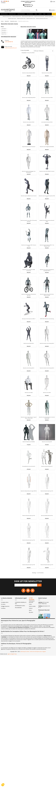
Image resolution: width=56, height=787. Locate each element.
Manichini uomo (12, 14)
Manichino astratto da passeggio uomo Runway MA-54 (29, 172)
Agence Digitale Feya (12, 654)
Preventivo (27, 4)
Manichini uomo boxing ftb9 (47, 441)
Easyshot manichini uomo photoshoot (28, 146)
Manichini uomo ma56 (29, 392)
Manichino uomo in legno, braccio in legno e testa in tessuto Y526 (29, 418)
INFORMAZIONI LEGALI (20, 605)
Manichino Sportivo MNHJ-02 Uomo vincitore (28, 195)
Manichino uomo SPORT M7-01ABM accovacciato (29, 270)
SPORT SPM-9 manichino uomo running (47, 318)
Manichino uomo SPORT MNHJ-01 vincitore (47, 171)
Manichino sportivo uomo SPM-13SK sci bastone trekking (47, 295)
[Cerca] (29, 9)
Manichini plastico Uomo (31, 18)
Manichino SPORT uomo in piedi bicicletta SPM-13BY (29, 295)
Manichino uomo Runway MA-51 (28, 367)
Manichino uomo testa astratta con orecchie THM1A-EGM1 (47, 418)
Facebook (23, 591)
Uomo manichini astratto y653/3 (46, 122)
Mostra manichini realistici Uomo (27, 16)
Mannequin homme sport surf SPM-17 (28, 318)
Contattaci (3, 2)
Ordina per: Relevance (38, 50)
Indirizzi (30, 608)
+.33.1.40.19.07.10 (9, 41)
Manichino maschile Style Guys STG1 (47, 490)
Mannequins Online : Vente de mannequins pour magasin (33, 651)
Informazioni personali (32, 601)
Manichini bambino (21, 14)
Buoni (30, 610)
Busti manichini (30, 14)
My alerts (31, 612)
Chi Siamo (3, 604)
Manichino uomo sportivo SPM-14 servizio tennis (28, 246)
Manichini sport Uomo (12, 18)
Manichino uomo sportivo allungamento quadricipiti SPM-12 (47, 270)
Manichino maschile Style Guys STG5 (47, 540)
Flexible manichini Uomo (21, 18)
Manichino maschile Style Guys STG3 (28, 540)
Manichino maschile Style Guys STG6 (28, 564)
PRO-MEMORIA (18, 607)
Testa (36, 14)
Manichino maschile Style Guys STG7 (47, 564)
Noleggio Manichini (5, 606)
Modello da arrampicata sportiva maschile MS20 (47, 221)
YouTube (28, 591)
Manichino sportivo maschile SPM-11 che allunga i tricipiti (47, 246)
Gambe (40, 14)
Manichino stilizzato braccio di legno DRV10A (29, 490)
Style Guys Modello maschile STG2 (47, 515)
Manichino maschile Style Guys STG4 (28, 515)
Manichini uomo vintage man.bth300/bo (47, 146)
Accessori (49, 14)
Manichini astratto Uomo (7, 16)
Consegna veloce (4, 602)
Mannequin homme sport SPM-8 (47, 97)
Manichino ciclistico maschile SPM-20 (28, 72)
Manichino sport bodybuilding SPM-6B (28, 97)
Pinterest (33, 591)
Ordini (30, 604)
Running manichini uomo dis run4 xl (28, 466)
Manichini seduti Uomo (49, 16)
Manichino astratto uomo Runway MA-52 (47, 343)
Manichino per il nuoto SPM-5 (47, 72)
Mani (44, 14)
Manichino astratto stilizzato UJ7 (46, 466)
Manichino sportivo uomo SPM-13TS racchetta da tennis (29, 221)
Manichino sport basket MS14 (29, 343)
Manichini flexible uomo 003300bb (29, 441)
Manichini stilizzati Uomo (16, 16)
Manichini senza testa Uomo (39, 16)
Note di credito (32, 606)
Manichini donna (4, 14)
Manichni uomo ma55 (47, 392)
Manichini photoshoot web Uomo (42, 18)
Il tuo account (31, 598)
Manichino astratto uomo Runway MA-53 (47, 367)
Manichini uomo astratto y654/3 (28, 122)
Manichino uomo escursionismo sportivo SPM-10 (47, 196)
